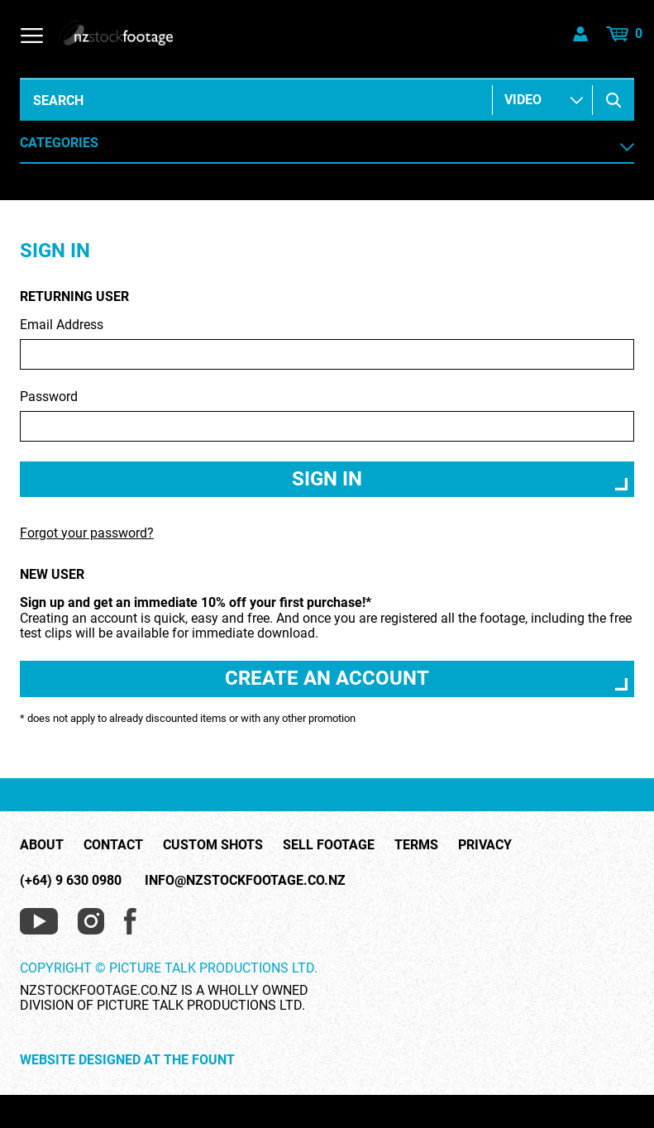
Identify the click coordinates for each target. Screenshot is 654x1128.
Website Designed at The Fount (127, 1060)
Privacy (485, 845)
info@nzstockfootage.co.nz (245, 880)
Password (327, 416)
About (42, 845)
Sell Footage (329, 845)
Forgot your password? (87, 533)
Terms (416, 845)
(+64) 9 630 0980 (71, 880)
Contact (113, 845)
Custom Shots (213, 845)
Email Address (327, 344)
